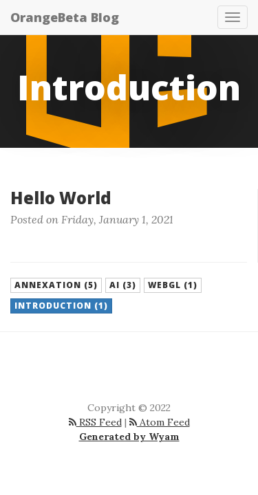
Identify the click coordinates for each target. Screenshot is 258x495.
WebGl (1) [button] (172, 285)
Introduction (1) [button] (61, 305)
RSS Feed (95, 422)
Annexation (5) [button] (56, 285)
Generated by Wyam (129, 436)
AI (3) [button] (122, 285)
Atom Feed (159, 422)
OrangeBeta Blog (64, 17)
